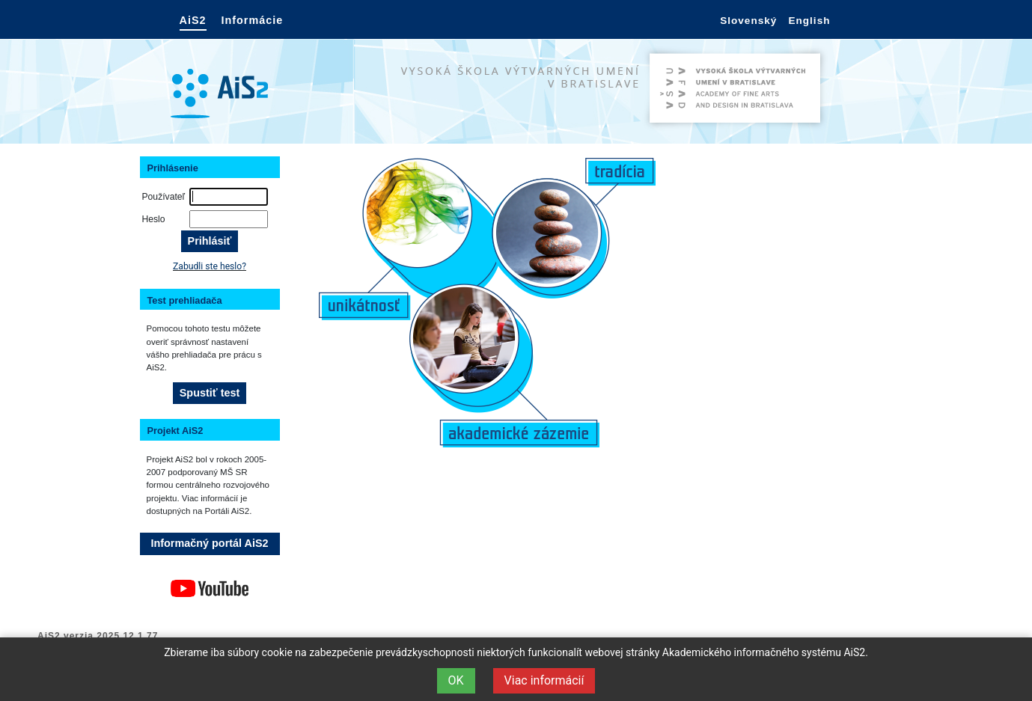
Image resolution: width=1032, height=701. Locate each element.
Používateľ (164, 197)
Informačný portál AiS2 (210, 543)
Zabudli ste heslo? (209, 266)
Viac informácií (544, 680)
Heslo (153, 219)
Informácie (253, 20)
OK (456, 680)
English (809, 20)
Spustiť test (209, 393)
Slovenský (748, 20)
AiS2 (193, 20)
